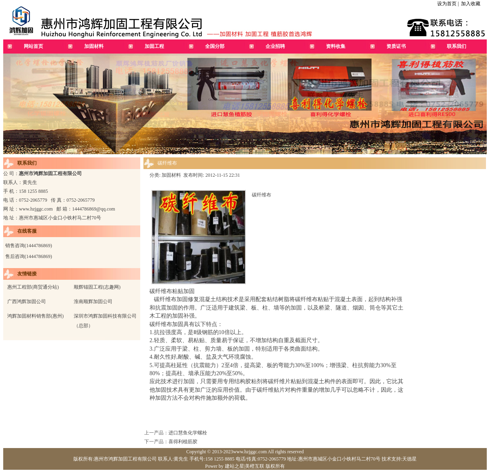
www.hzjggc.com (36, 209)
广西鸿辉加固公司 (26, 301)
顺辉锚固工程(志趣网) (97, 287)
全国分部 (214, 46)
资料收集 (335, 46)
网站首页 (33, 46)
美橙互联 (254, 466)
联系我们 (456, 46)
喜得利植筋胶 (182, 441)
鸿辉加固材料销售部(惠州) (35, 316)
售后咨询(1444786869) (28, 256)
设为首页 (447, 3)
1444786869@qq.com (93, 209)
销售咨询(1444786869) (28, 245)
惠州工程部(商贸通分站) (33, 287)
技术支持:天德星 (398, 459)
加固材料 (94, 46)
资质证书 (396, 46)
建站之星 (234, 466)
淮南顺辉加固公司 (93, 301)
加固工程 (154, 46)
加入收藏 (470, 3)
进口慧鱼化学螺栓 (187, 433)
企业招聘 (275, 46)
